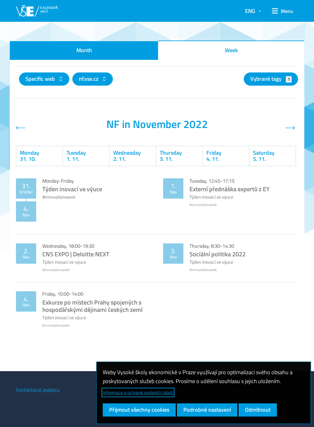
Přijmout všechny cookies (139, 410)
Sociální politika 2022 (218, 254)
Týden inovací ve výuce (72, 189)
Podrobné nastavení (207, 410)
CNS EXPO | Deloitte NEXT (75, 254)
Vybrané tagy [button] (271, 79)
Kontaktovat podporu (38, 389)
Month (84, 50)
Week (231, 50)
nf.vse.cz (89, 79)
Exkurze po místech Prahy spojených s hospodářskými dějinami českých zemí (92, 305)
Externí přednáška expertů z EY (230, 189)
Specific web (40, 79)
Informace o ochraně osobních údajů (138, 392)
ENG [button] (250, 11)
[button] (282, 11)
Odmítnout (257, 410)
